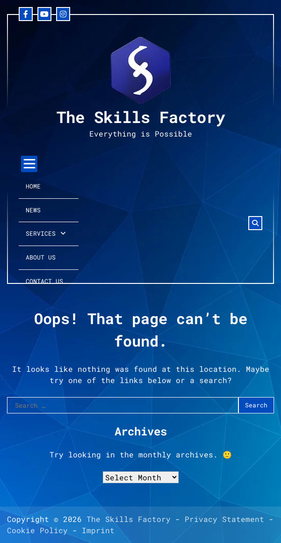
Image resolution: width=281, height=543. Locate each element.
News (33, 210)
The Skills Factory (141, 116)
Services (41, 233)
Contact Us (44, 281)
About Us (41, 257)
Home (33, 186)
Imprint (98, 530)
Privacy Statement (224, 519)
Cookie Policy (37, 530)
